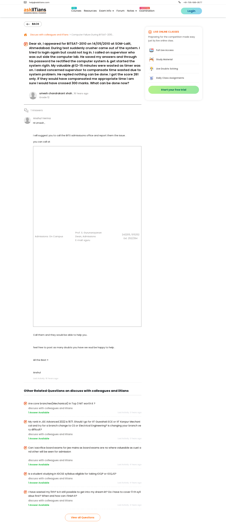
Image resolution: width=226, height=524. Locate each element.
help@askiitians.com (36, 2)
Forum (120, 11)
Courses (76, 10)
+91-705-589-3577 (190, 2)
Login (191, 11)
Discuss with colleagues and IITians (49, 34)
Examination (146, 10)
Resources (90, 11)
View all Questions (82, 517)
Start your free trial (173, 89)
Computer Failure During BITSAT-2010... (92, 34)
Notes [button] (132, 11)
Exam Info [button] (106, 11)
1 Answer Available (38, 412)
